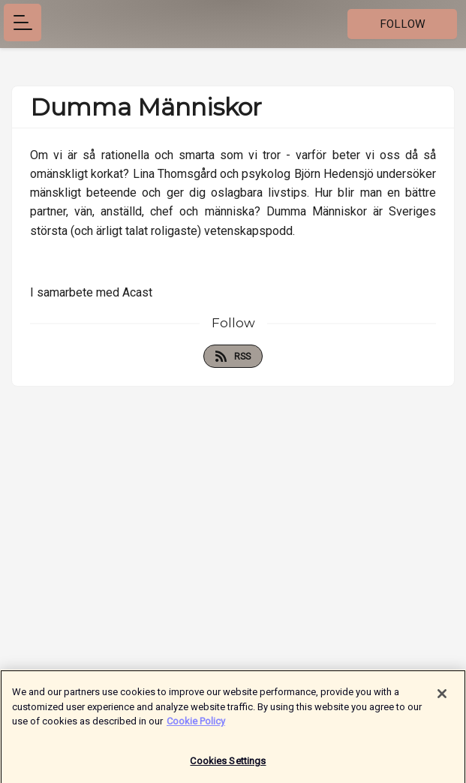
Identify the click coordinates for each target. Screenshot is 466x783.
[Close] (441, 696)
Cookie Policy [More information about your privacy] (196, 724)
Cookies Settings (228, 763)
